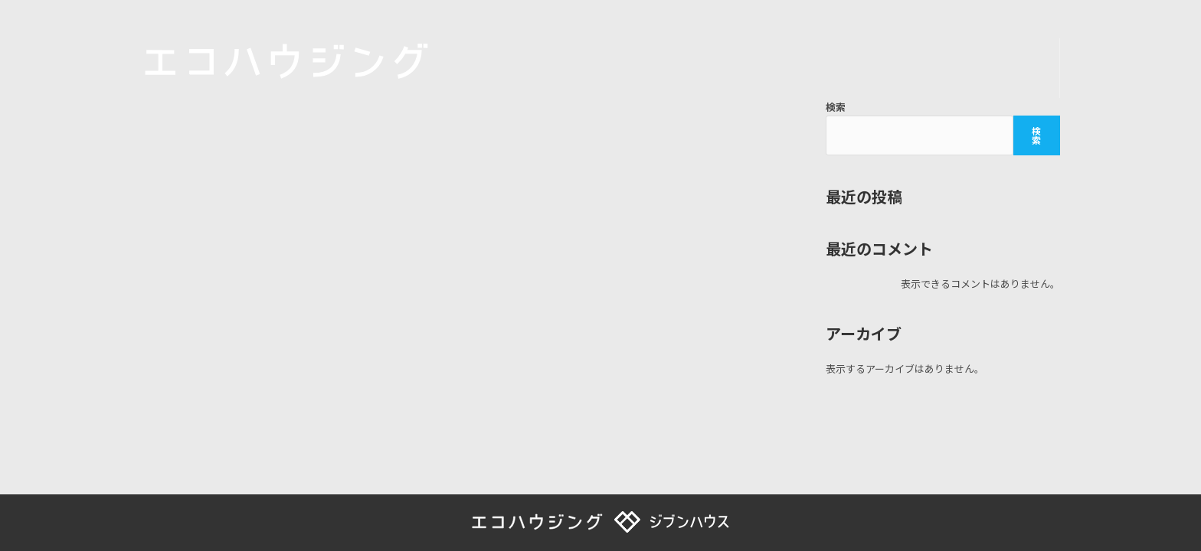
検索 (836, 106)
